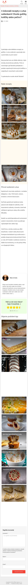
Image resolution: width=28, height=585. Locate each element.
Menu (25, 2)
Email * (4, 564)
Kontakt (7, 583)
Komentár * (5, 533)
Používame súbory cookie (16, 583)
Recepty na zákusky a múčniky (11, 6)
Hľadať (21, 2)
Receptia (2, 6)
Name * (4, 556)
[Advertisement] (14, 33)
